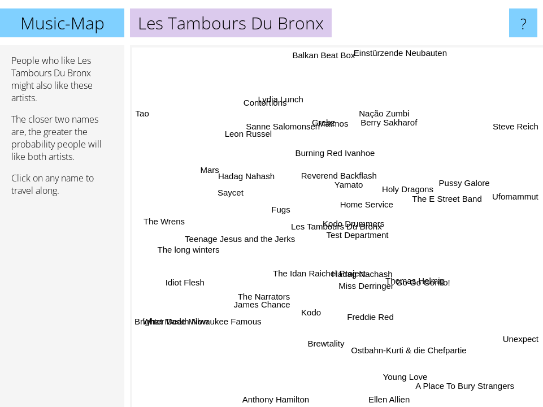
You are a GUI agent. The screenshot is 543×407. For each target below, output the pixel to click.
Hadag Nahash (245, 179)
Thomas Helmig (413, 283)
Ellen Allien (385, 399)
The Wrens (164, 216)
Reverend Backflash (332, 176)
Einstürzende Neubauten (397, 53)
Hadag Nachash (358, 277)
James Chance (276, 312)
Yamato (347, 185)
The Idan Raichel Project (317, 273)
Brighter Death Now (171, 321)
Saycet (232, 193)
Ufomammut (515, 196)
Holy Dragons (408, 192)
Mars (212, 173)
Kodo (309, 311)
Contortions (282, 102)
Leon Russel (245, 136)
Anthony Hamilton (274, 396)
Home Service (365, 202)
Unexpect (517, 338)
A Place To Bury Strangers (464, 385)
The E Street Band (447, 202)
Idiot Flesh (183, 282)
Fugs (280, 210)
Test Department (358, 234)
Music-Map (62, 22)
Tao (142, 114)
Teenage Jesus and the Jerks (247, 248)
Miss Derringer (364, 286)
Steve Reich (515, 130)
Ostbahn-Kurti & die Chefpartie (406, 350)
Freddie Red (367, 316)
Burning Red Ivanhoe (327, 157)
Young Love (416, 369)
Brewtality (317, 340)
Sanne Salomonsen (281, 128)
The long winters (190, 239)
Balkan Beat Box (323, 55)
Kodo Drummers (353, 221)
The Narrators (266, 296)
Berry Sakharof (385, 121)
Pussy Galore (466, 182)
